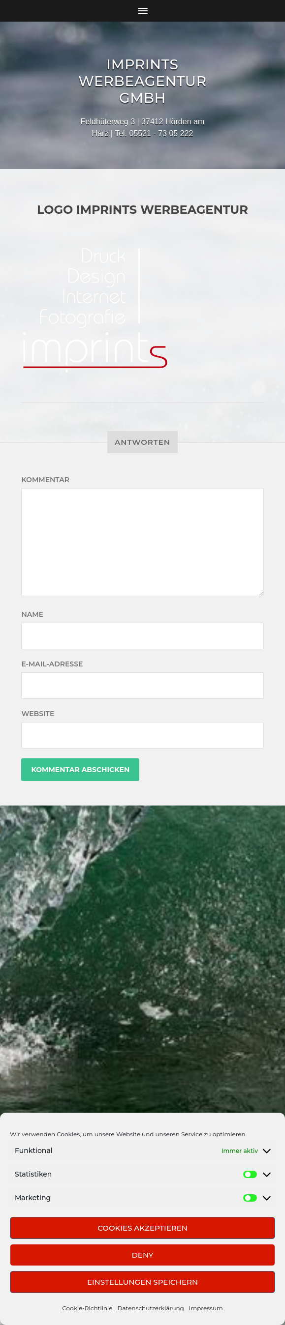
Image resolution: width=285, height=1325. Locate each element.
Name (32, 614)
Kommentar (45, 479)
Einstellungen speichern (142, 1282)
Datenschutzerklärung (151, 1308)
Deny (142, 1255)
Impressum (206, 1308)
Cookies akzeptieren (142, 1228)
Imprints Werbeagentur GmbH (142, 81)
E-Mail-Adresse (52, 664)
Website (37, 713)
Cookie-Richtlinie (87, 1308)
